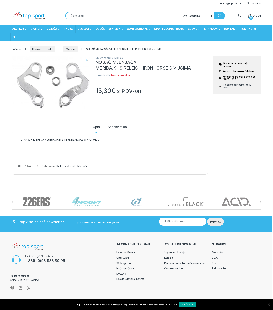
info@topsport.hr (232, 3)
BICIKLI (35, 28)
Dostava (121, 273)
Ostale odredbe (173, 268)
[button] (86, 60)
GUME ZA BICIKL (137, 28)
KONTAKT (230, 28)
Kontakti (168, 257)
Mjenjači (70, 48)
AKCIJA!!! (18, 28)
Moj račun (254, 3)
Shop (215, 263)
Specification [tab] (117, 127)
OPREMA (114, 28)
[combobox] (123, 15)
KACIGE (68, 28)
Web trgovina (124, 263)
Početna (16, 48)
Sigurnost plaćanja (174, 252)
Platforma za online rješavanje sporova (186, 263)
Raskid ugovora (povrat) (130, 278)
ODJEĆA (51, 28)
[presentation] (260, 202)
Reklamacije (219, 268)
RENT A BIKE (249, 28)
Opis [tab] (96, 127)
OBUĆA (100, 28)
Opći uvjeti (122, 257)
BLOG (15, 37)
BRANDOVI (211, 28)
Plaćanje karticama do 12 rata (237, 86)
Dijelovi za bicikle (42, 48)
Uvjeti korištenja (125, 252)
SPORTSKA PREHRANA (169, 28)
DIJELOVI (83, 28)
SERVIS (192, 28)
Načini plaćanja (125, 268)
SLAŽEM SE (187, 304)
